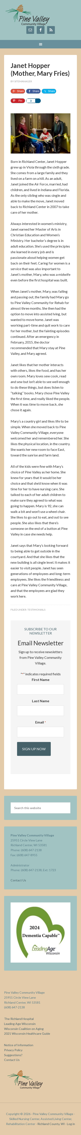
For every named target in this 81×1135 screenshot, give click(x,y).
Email (40, 722)
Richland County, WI (51, 1124)
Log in (71, 1124)
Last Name (40, 701)
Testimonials (36, 609)
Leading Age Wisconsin (20, 1024)
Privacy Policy (13, 1050)
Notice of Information (18, 1045)
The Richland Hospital (19, 1019)
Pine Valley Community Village (40, 15)
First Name (40, 679)
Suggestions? (13, 1055)
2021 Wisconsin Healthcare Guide (27, 1033)
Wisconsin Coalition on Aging (24, 1029)
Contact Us (18, 880)
